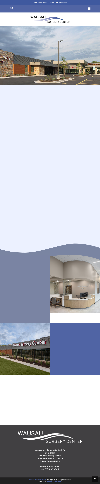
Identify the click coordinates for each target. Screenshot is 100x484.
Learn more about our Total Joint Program (50, 2)
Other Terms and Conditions (50, 458)
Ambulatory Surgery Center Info (50, 450)
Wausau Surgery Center (37, 480)
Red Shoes (58, 482)
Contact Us (50, 453)
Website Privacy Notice (50, 455)
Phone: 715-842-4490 (50, 466)
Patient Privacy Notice (50, 461)
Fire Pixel (49, 482)
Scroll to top (95, 479)
